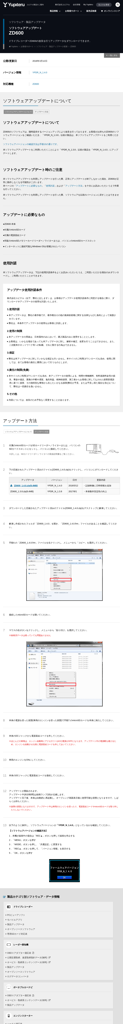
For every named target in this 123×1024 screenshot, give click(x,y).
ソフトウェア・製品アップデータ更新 (52, 46)
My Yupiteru (88, 5)
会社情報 (76, 5)
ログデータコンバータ (75, 938)
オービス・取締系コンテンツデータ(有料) (86, 924)
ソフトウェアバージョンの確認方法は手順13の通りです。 (31, 144)
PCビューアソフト (15, 915)
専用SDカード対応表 (16, 934)
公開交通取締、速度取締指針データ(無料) (86, 920)
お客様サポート (73, 11)
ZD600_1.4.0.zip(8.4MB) (26, 485)
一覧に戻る (112, 55)
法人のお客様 (103, 5)
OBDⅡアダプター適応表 (78, 915)
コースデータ (73, 986)
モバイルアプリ (13, 920)
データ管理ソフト (73, 1000)
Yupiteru (14, 46)
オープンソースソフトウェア (20, 929)
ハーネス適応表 (72, 958)
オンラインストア (110, 11)
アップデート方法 (41, 112)
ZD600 (35, 84)
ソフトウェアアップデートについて (18, 112)
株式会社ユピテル (62, 5)
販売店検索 (91, 11)
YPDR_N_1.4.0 (39, 72)
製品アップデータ (14, 924)
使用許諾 (50, 186)
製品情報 (55, 11)
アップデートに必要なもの (29, 186)
